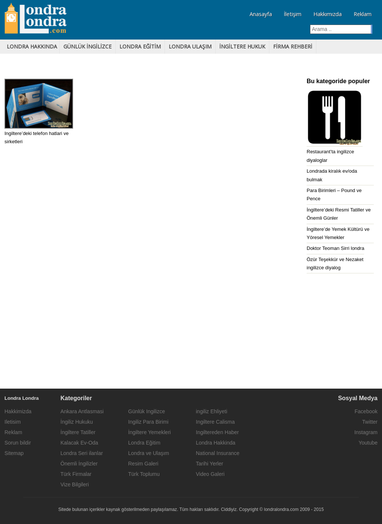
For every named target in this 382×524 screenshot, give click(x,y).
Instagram (366, 432)
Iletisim (12, 422)
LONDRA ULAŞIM (190, 46)
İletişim (292, 14)
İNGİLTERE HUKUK (242, 46)
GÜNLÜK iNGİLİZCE (87, 46)
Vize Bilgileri (74, 484)
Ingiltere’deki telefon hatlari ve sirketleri (36, 137)
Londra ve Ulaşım (148, 453)
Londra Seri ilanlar (81, 453)
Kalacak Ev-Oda (79, 443)
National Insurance (217, 453)
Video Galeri (210, 474)
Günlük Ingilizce (146, 411)
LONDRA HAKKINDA (32, 46)
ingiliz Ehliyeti (211, 411)
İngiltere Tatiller (78, 432)
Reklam (363, 14)
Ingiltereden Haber (217, 432)
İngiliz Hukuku (76, 422)
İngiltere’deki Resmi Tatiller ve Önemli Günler (339, 214)
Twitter (370, 422)
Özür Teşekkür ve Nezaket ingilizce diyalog (335, 263)
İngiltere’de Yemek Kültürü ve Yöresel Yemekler (338, 233)
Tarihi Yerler (209, 464)
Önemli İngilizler (79, 464)
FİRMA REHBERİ (292, 46)
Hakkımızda (327, 14)
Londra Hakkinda (215, 443)
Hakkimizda (17, 411)
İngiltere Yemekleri (149, 432)
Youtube (368, 443)
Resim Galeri (143, 464)
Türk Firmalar (75, 474)
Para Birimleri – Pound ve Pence (334, 194)
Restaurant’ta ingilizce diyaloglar (330, 156)
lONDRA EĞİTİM (140, 46)
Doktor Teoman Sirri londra (335, 248)
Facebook (366, 411)
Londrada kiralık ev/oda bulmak (332, 175)
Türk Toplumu (144, 474)
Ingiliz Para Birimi (148, 422)
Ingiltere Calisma (215, 422)
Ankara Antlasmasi (82, 411)
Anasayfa (261, 14)
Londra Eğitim (144, 443)
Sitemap (14, 453)
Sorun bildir (17, 443)
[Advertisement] (191, 332)
